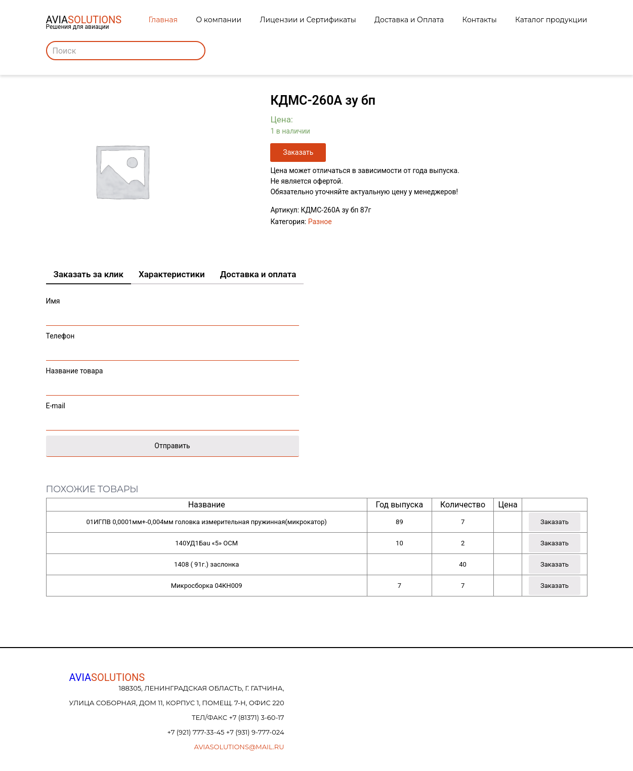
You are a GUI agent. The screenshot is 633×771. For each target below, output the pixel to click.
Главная (163, 19)
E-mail (172, 413)
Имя (172, 309)
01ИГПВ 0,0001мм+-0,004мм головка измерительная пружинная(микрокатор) (206, 522)
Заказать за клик (88, 274)
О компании (218, 19)
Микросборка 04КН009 (206, 585)
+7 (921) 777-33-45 (196, 732)
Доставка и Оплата (409, 19)
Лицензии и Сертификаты (308, 19)
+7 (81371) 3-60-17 (256, 717)
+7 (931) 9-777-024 (255, 732)
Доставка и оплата (258, 274)
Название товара (172, 379)
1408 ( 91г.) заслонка (206, 564)
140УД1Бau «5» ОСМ (206, 543)
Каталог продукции (551, 19)
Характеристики (172, 274)
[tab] (88, 274)
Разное (320, 222)
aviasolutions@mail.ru (239, 747)
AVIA (107, 677)
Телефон (172, 344)
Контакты (479, 19)
